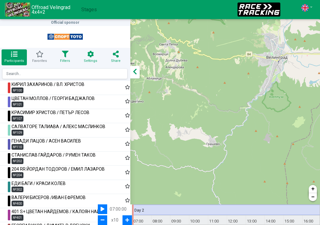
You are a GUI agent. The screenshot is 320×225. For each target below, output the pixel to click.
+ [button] (313, 189)
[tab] (13, 57)
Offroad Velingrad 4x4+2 (37, 9)
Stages (89, 9)
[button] (307, 8)
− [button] (313, 197)
